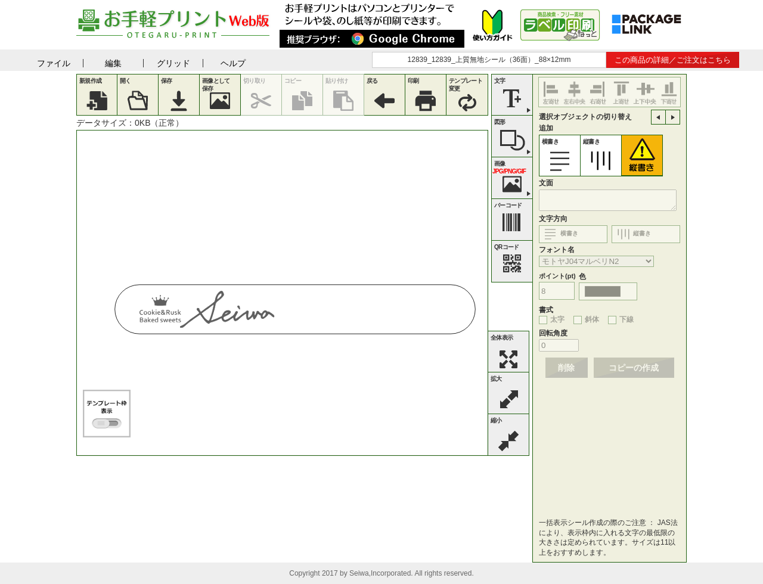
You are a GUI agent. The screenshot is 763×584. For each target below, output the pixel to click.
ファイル (53, 63)
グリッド (173, 63)
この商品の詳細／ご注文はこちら (673, 59)
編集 (113, 63)
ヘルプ (233, 63)
